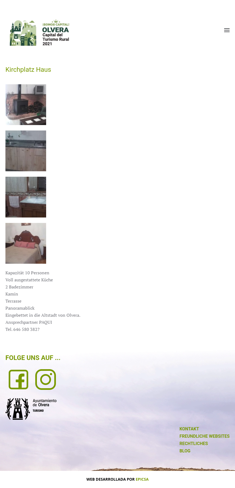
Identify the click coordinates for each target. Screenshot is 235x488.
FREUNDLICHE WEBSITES (204, 436)
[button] (227, 30)
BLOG (184, 450)
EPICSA (142, 479)
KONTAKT (189, 428)
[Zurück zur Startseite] (39, 32)
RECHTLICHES (193, 443)
